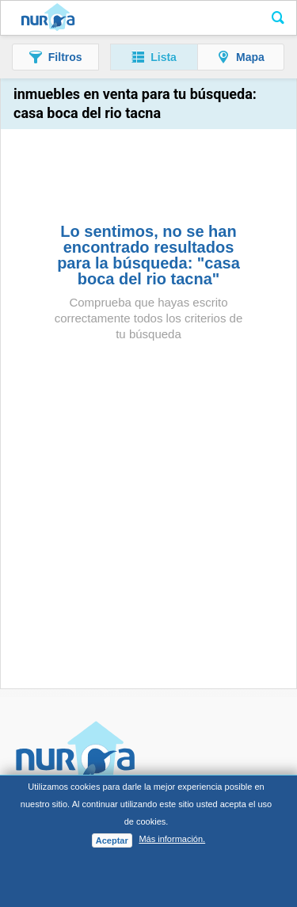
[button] (55, 57)
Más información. (172, 839)
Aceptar (112, 840)
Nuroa (48, 18)
